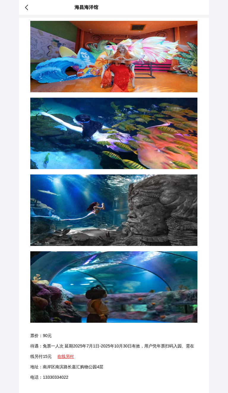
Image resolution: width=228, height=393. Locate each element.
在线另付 (65, 356)
